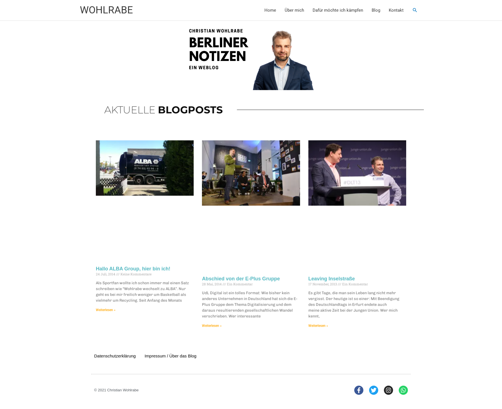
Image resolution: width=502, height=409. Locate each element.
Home (270, 10)
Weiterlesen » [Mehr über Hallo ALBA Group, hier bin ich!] (114, 305)
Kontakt (396, 10)
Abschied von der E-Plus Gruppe (241, 276)
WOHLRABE (106, 10)
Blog (376, 10)
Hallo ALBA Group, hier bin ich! (140, 266)
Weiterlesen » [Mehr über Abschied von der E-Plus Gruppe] (214, 320)
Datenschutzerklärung (115, 355)
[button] (415, 10)
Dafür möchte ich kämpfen (338, 10)
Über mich (294, 10)
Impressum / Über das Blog (171, 355)
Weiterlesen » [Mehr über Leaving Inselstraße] (314, 320)
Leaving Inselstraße (327, 276)
